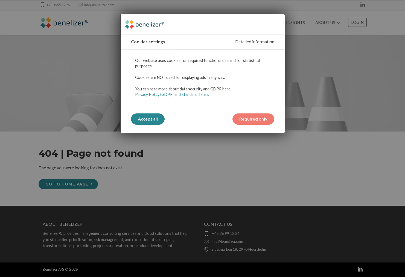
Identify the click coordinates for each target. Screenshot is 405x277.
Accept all (148, 118)
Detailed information (254, 41)
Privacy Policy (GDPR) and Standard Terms (172, 94)
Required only (253, 118)
